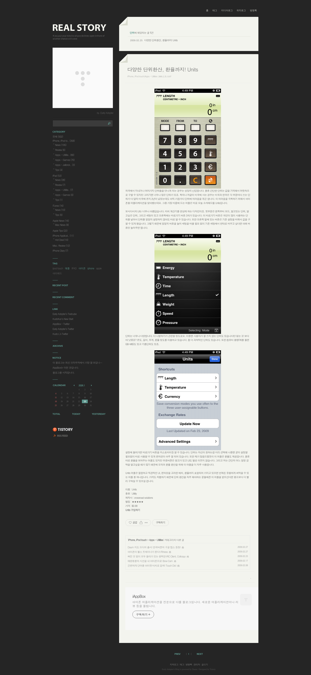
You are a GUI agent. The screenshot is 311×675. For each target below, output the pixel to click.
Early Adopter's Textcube (65, 314)
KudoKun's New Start (63, 319)
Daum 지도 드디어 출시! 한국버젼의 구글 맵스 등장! (154, 547)
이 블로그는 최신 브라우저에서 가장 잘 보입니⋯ (77, 362)
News (60, 145)
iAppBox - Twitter (61, 324)
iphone (91, 268)
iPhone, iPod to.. (64, 140)
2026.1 (82, 385)
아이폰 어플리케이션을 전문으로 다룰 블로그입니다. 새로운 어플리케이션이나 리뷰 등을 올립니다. (185, 604)
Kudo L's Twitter (60, 334)
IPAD (74, 268)
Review (60, 150)
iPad (57, 175)
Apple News (61, 220)
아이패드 (57, 273)
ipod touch (58, 268)
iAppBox (138, 596)
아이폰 (82, 268)
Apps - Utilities (156, 540)
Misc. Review (61, 245)
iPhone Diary (60, 250)
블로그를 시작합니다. (64, 372)
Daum (194, 669)
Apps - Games (65, 160)
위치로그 (241, 10)
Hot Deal (61, 239)
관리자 (197, 664)
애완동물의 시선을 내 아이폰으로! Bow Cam (150, 561)
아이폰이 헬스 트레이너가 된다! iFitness (148, 551)
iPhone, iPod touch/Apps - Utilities (142, 76)
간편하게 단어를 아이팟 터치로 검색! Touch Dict (152, 565)
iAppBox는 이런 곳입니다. (66, 367)
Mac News (62, 224)
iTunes (58, 205)
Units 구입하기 (132, 510)
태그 (214, 10)
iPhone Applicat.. (63, 235)
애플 (67, 268)
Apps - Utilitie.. (64, 155)
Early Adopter (168, 669)
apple (98, 268)
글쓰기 (204, 664)
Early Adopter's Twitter (63, 329)
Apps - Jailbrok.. (65, 165)
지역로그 (174, 664)
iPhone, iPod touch (137, 540)
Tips (58, 170)
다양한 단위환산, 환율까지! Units (161, 40)
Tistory (213, 669)
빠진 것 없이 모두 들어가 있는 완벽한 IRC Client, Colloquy (156, 556)
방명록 (253, 10)
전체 (58, 136)
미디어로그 (227, 10)
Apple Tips (60, 230)
